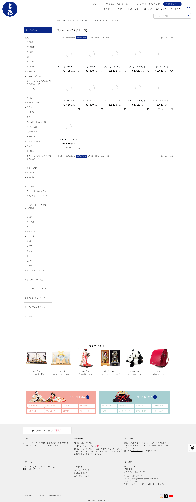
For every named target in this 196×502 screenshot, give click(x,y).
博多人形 (30, 236)
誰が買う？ (66, 411)
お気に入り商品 (154, 4)
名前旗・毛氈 (32, 71)
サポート (77, 462)
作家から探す (32, 131)
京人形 (29, 260)
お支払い (27, 438)
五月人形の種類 (158, 406)
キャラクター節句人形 (34, 279)
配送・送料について (81, 469)
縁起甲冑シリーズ (34, 102)
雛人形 (106, 8)
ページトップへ (170, 336)
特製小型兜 (31, 221)
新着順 (90, 37)
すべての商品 (31, 30)
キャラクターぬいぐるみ (74, 20)
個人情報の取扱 (55, 495)
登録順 (97, 37)
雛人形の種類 (67, 406)
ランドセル (175, 8)
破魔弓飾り (31, 177)
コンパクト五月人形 (34, 141)
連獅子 (29, 265)
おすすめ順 (105, 37)
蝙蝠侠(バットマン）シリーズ (37, 298)
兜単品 (29, 146)
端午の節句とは (107, 406)
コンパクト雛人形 (34, 76)
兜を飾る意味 (140, 406)
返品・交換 (129, 438)
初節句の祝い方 (158, 411)
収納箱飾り (31, 47)
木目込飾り (31, 66)
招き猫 (29, 246)
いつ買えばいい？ (124, 411)
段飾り (29, 56)
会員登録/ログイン (172, 4)
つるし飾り (31, 88)
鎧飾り (29, 117)
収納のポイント (84, 411)
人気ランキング (50, 406)
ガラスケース (32, 226)
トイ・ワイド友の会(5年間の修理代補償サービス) (39, 82)
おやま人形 (31, 231)
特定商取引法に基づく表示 (35, 495)
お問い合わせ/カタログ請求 (136, 4)
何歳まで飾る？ (50, 411)
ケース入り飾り (33, 126)
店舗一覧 (120, 4)
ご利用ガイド (38, 445)
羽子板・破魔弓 (133, 8)
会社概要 (128, 462)
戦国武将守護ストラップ (35, 307)
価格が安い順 (70, 37)
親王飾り (30, 42)
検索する (188, 16)
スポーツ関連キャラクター (94, 20)
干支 (28, 255)
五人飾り (30, 52)
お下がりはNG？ (33, 411)
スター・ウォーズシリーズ (36, 288)
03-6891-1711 (35, 469)
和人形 (29, 241)
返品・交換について (81, 476)
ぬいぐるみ (161, 8)
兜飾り (29, 107)
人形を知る (110, 4)
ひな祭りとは (32, 406)
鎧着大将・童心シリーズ (36, 122)
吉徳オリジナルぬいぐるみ (37, 196)
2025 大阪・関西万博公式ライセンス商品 (37, 206)
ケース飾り (31, 61)
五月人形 (117, 8)
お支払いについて (81, 473)
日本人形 (148, 8)
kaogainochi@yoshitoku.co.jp (42, 466)
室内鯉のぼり (32, 151)
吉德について (98, 4)
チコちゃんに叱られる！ (36, 270)
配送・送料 (78, 438)
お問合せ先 (28, 462)
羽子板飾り (31, 172)
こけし (29, 251)
